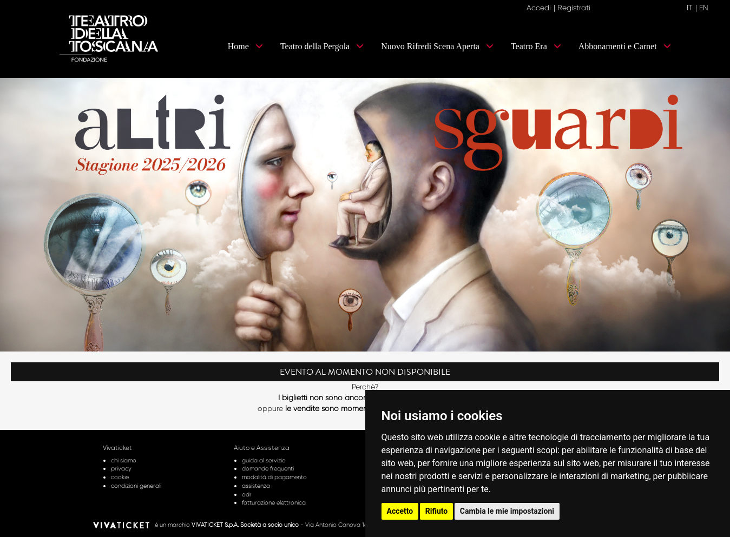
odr (247, 494)
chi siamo (123, 460)
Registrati (573, 7)
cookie (120, 477)
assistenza (256, 485)
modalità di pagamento (274, 477)
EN (703, 7)
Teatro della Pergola (322, 46)
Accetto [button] (400, 511)
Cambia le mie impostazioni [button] (507, 511)
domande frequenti (268, 468)
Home (245, 46)
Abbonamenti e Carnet (624, 46)
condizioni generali (136, 485)
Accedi (539, 7)
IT (690, 7)
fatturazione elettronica (274, 502)
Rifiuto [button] (436, 511)
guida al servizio (264, 460)
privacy (121, 468)
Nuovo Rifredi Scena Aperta (437, 46)
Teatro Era (536, 46)
